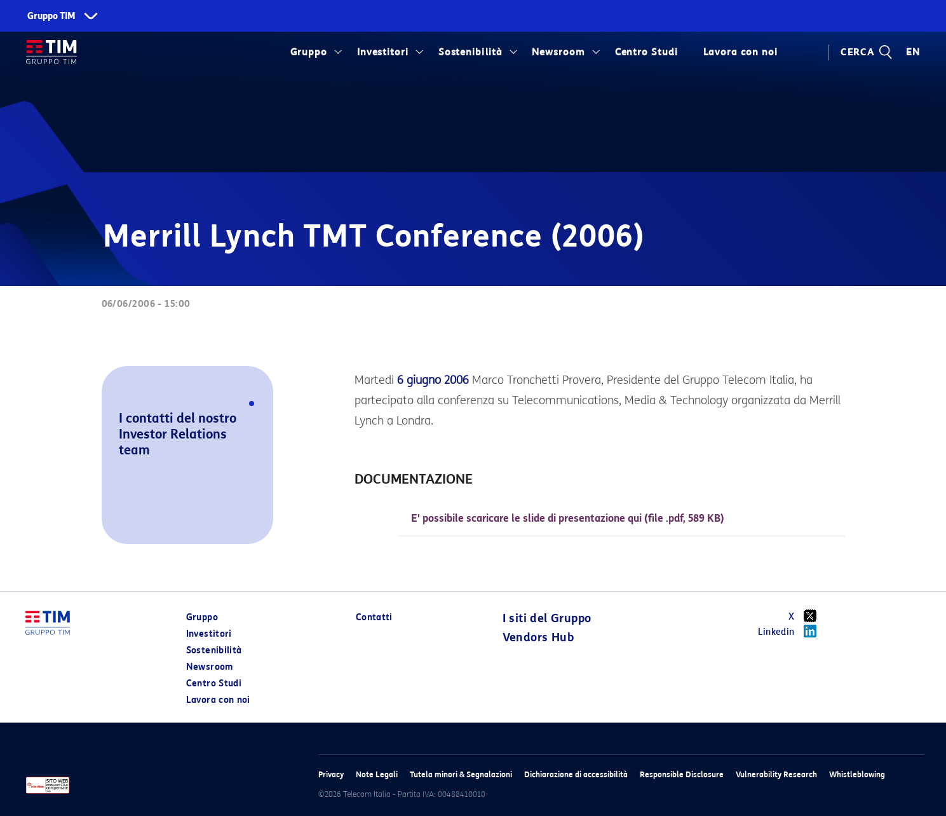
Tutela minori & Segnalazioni (461, 774)
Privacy (331, 774)
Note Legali (377, 774)
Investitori (383, 52)
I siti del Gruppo (547, 618)
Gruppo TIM (51, 16)
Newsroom (558, 52)
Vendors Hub (538, 637)
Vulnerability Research (776, 774)
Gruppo (309, 52)
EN (913, 52)
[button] (119, 526)
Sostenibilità (470, 52)
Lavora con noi (740, 52)
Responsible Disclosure (682, 774)
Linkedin (792, 631)
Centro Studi (647, 52)
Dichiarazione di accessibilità (576, 774)
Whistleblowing (857, 774)
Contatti (374, 617)
